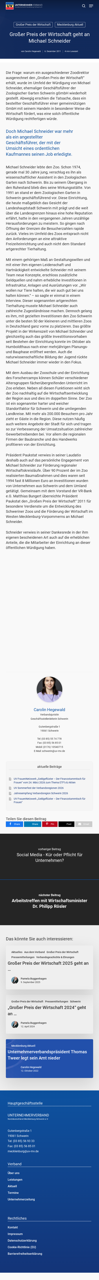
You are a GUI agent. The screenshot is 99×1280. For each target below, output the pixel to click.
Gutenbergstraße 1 (20, 1131)
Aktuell (12, 1186)
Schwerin (75, 1001)
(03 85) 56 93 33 (23, 1141)
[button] (91, 6)
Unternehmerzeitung (21, 1199)
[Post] (66, 824)
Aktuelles (16, 952)
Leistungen (15, 1179)
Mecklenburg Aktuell (70, 24)
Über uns (13, 1173)
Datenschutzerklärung (22, 1240)
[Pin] (49, 824)
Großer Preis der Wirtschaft (33, 24)
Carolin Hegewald (33, 51)
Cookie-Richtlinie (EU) (22, 1247)
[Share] (14, 824)
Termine (13, 1193)
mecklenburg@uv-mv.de (23, 1151)
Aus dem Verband (34, 952)
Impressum (15, 1234)
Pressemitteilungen (22, 957)
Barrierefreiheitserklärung (25, 1253)
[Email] (84, 824)
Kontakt (13, 1227)
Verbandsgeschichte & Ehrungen (55, 957)
